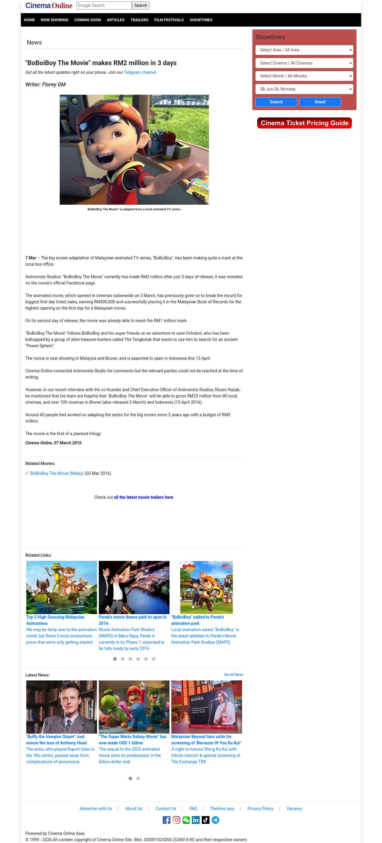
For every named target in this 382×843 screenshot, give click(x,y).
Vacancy (294, 808)
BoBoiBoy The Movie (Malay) (57, 473)
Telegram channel (140, 72)
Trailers (139, 20)
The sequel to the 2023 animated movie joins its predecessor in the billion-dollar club (134, 722)
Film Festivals (169, 20)
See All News (233, 675)
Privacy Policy (260, 808)
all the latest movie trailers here (143, 497)
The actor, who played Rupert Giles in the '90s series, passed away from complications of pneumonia (61, 722)
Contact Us (165, 808)
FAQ (193, 808)
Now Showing (54, 20)
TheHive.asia (222, 808)
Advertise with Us (96, 808)
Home (29, 20)
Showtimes (201, 20)
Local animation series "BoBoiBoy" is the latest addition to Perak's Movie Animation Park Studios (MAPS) (206, 603)
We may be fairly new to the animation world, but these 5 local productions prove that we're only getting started (61, 603)
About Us (133, 808)
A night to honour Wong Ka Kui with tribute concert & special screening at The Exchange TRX (206, 722)
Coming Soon (87, 20)
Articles (115, 20)
